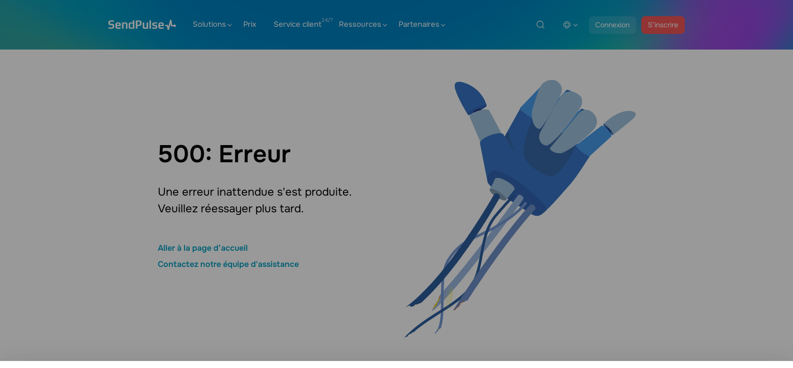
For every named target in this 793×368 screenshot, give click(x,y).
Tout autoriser (712, 346)
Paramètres (712, 318)
